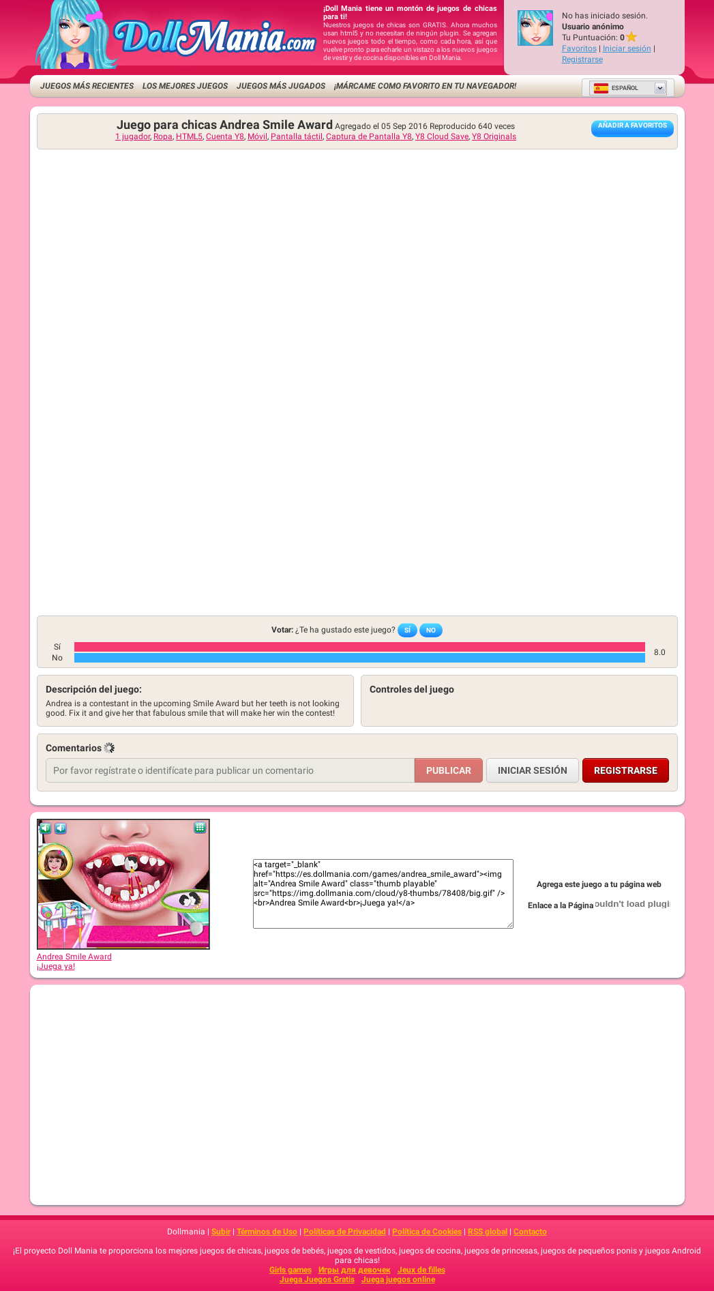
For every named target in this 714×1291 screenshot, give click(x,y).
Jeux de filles (421, 1270)
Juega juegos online (398, 1279)
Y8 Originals (494, 136)
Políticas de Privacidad (344, 1231)
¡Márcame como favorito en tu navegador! (425, 86)
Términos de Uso (267, 1231)
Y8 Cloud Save (441, 136)
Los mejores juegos (185, 86)
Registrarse (582, 59)
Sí (407, 630)
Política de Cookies (427, 1231)
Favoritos (579, 48)
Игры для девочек (354, 1270)
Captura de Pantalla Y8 (369, 136)
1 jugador (132, 136)
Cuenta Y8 (225, 136)
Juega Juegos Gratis (317, 1279)
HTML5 (189, 136)
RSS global (487, 1231)
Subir (220, 1231)
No (431, 630)
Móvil (257, 136)
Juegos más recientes (87, 86)
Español (615, 88)
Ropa (163, 136)
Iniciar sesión (627, 48)
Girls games (290, 1270)
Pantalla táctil (297, 136)
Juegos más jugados (281, 86)
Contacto (530, 1231)
